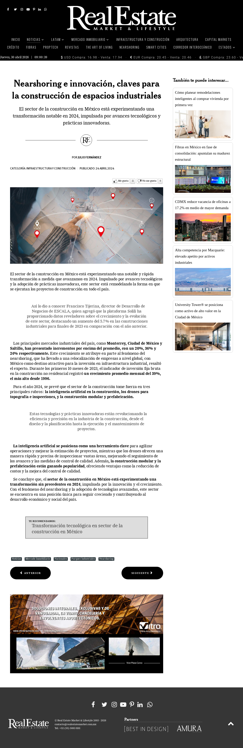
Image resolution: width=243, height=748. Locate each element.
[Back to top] (231, 724)
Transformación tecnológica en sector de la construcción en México (77, 529)
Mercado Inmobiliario (37, 559)
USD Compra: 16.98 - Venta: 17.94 (91, 57)
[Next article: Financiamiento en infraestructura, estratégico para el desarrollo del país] (142, 573)
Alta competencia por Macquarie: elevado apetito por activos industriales (200, 256)
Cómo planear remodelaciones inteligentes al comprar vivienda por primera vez (202, 98)
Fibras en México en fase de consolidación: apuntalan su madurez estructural (202, 153)
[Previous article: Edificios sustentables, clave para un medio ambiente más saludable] (30, 573)
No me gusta (149, 181)
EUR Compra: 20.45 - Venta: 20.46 (160, 57)
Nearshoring (106, 559)
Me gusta (123, 181)
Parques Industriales (83, 559)
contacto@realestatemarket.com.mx (75, 724)
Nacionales (60, 559)
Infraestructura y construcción (50, 168)
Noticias (16, 559)
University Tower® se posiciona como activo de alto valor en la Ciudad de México (199, 311)
